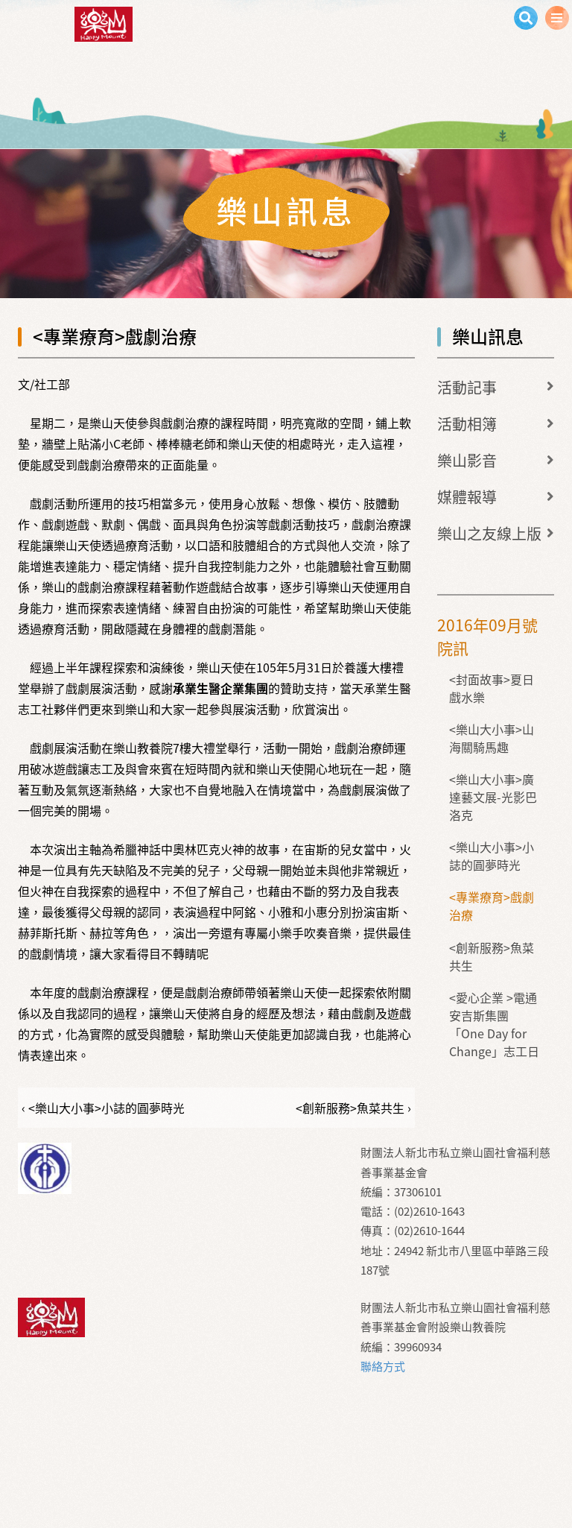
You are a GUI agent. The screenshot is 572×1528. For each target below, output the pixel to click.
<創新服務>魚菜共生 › (353, 1108)
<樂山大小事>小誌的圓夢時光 (491, 856)
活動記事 (467, 387)
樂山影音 (467, 460)
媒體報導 (467, 497)
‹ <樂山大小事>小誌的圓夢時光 (103, 1108)
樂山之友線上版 (489, 533)
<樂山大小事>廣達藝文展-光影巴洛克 (493, 797)
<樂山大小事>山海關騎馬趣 (491, 738)
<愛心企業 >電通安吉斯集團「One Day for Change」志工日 (494, 1024)
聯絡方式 (382, 1366)
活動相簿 (467, 424)
